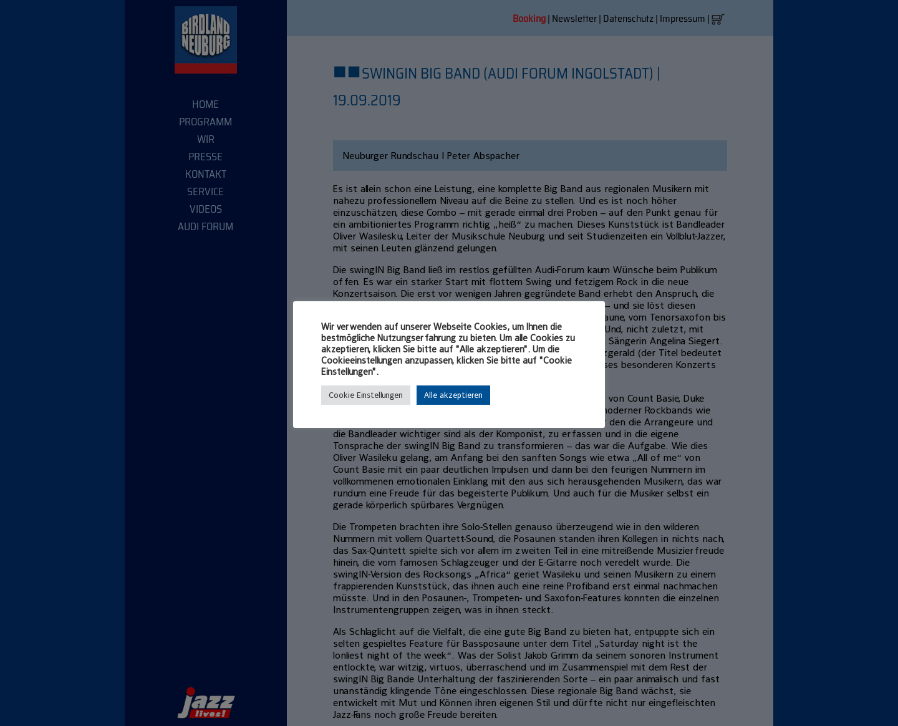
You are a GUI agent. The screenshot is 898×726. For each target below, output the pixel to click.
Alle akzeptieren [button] (453, 395)
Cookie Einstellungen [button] (366, 395)
